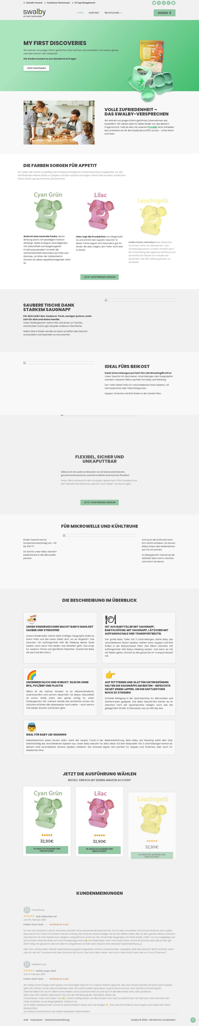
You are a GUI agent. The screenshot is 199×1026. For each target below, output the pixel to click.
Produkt (152, 127)
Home (80, 12)
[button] (165, 12)
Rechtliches (113, 13)
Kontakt (94, 12)
